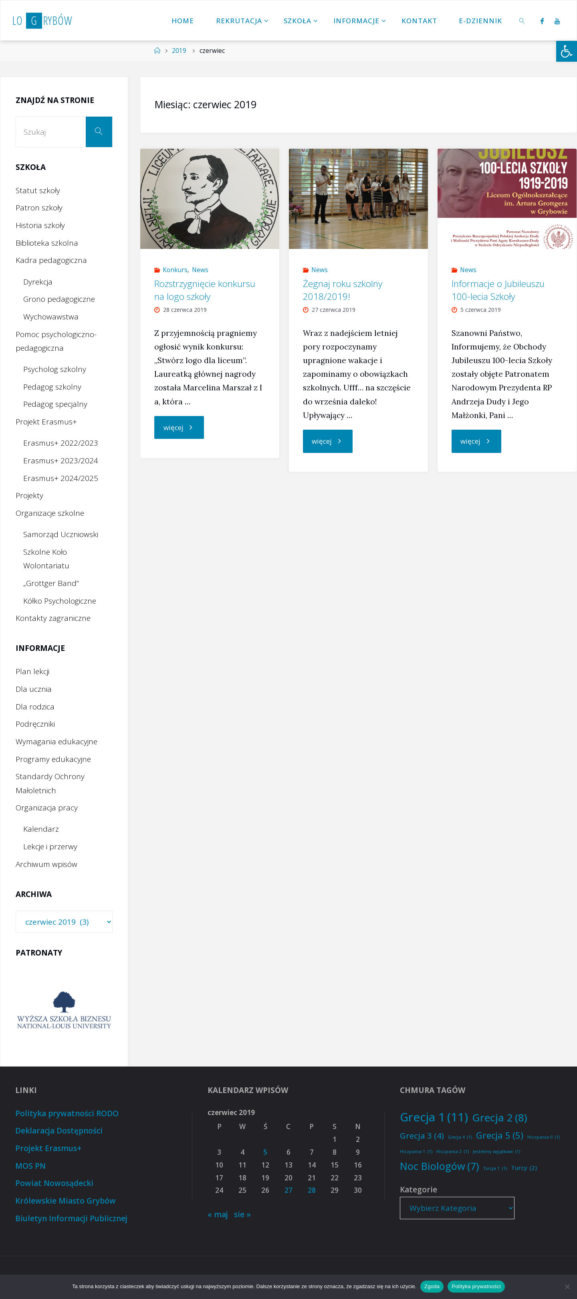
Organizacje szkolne (50, 513)
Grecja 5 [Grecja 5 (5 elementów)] (499, 1135)
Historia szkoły (40, 225)
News (200, 270)
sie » (242, 1214)
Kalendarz (41, 829)
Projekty (29, 495)
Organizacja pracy (47, 807)
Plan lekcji (32, 671)
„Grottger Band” (51, 583)
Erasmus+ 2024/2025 (60, 478)
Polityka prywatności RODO (67, 1113)
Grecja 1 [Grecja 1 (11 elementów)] (434, 1117)
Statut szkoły (38, 190)
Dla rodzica (35, 706)
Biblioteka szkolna (47, 243)
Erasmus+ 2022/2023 (60, 443)
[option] (64, 1009)
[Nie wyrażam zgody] (567, 1287)
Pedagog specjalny (55, 404)
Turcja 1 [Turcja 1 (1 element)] (495, 1168)
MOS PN (30, 1166)
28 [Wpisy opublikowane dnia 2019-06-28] (312, 1190)
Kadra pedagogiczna (51, 260)
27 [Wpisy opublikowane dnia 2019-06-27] (288, 1190)
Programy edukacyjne (53, 759)
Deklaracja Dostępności (59, 1130)
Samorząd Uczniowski (60, 534)
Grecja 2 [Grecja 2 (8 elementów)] (499, 1117)
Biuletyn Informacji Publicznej (71, 1218)
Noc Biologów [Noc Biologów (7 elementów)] (439, 1166)
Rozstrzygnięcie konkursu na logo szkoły (204, 290)
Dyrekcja (37, 282)
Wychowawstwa (51, 316)
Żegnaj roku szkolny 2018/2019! (342, 290)
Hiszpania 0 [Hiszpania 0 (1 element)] (543, 1137)
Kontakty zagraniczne (53, 618)
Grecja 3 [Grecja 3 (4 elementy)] (422, 1135)
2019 (179, 50)
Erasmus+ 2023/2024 (60, 460)
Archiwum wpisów (46, 864)
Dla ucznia (34, 689)
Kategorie (418, 1189)
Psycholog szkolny (54, 369)
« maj (218, 1214)
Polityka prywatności (476, 1286)
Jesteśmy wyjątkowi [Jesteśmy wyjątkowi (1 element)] (496, 1152)
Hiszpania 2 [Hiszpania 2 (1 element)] (452, 1152)
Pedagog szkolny (52, 387)
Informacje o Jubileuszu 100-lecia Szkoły (498, 290)
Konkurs (175, 270)
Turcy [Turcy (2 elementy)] (524, 1167)
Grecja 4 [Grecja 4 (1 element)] (460, 1137)
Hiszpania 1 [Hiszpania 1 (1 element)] (416, 1152)
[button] (566, 51)
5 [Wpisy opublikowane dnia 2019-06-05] (265, 1152)
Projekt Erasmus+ (46, 421)
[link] (522, 20)
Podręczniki (35, 724)
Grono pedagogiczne (59, 299)
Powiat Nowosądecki (54, 1183)
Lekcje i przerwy (50, 846)
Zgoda (432, 1286)
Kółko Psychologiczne (59, 601)
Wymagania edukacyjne (56, 741)
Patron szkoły (39, 207)
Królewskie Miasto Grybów (65, 1201)
